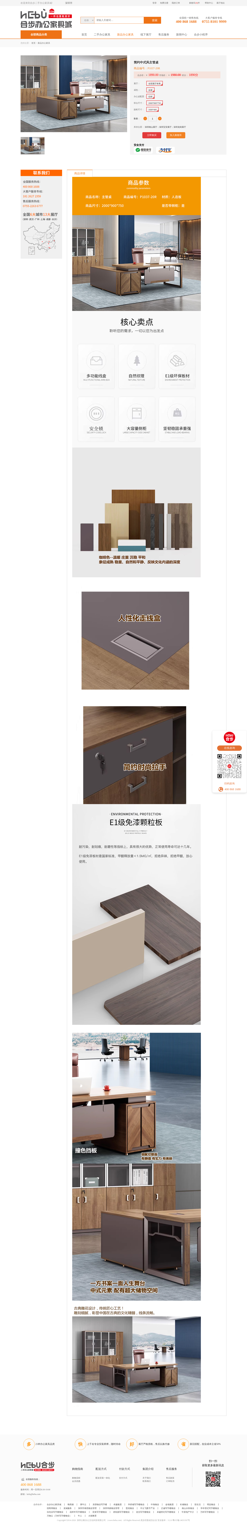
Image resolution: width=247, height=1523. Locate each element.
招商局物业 (52, 1508)
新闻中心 (181, 34)
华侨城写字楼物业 (136, 1504)
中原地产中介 (188, 1512)
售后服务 (163, 34)
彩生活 (198, 1504)
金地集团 (169, 1504)
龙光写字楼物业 (143, 1512)
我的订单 (176, 3)
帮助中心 (209, 3)
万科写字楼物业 (207, 1512)
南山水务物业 (188, 1508)
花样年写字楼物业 (78, 1512)
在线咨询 (229, 748)
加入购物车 (176, 135)
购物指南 (77, 1468)
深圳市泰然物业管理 (87, 1508)
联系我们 (147, 1481)
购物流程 (76, 1478)
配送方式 (101, 1468)
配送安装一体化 (103, 1478)
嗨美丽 (71, 1504)
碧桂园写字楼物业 (121, 1512)
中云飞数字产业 (147, 1508)
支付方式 (123, 1478)
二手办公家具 (102, 34)
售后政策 (170, 1478)
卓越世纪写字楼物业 (166, 1512)
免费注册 (164, 3)
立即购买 (152, 135)
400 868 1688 (186, 21)
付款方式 (124, 1468)
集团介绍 (148, 1468)
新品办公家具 (125, 34)
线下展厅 (145, 34)
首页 (84, 34)
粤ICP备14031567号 (181, 1520)
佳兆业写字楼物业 (55, 1512)
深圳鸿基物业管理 (111, 1508)
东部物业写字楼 (100, 1504)
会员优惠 (76, 1481)
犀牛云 (83, 1504)
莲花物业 (130, 1508)
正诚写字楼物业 (168, 1508)
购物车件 (194, 3)
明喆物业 (211, 1504)
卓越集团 (117, 1504)
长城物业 (184, 1504)
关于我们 (147, 1478)
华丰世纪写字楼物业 (210, 1508)
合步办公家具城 (54, 1504)
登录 (154, 3)
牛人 (80, 1516)
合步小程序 (201, 34)
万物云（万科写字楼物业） (59, 1516)
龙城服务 (67, 1508)
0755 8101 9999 (214, 21)
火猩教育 (92, 1516)
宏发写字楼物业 (99, 1512)
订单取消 (170, 1481)
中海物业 (155, 1504)
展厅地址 (220, 3)
